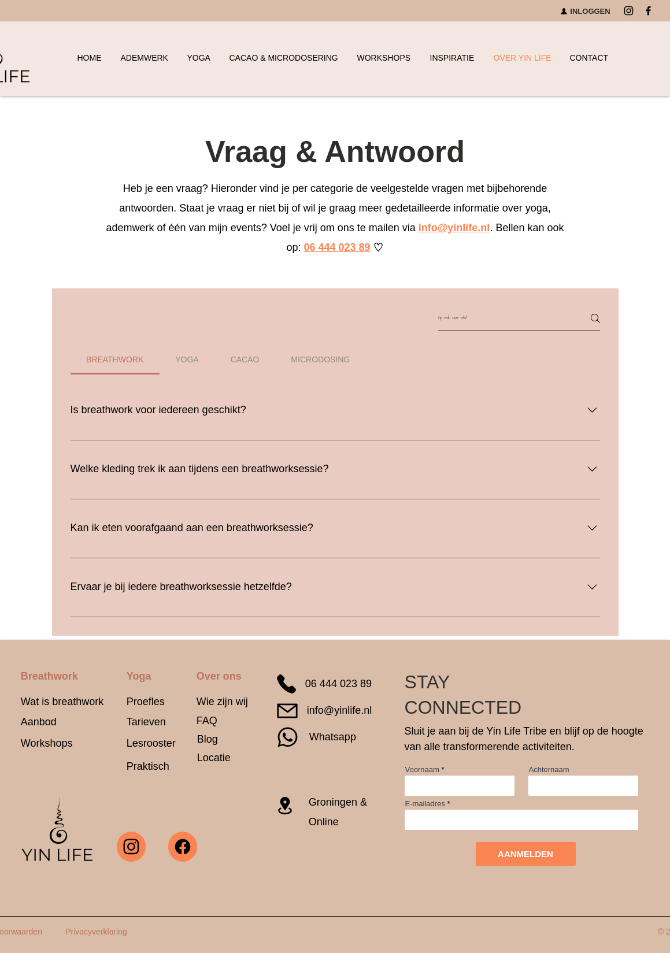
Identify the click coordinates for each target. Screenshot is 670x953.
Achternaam (549, 769)
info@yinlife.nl (454, 227)
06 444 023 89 (336, 247)
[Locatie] (220, 758)
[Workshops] (51, 743)
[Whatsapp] (321, 737)
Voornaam (422, 769)
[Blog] (208, 739)
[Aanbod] (56, 722)
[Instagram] (629, 11)
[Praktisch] (159, 766)
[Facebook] (648, 11)
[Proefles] (154, 701)
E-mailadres (425, 803)
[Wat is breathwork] (65, 701)
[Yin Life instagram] (131, 847)
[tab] (115, 359)
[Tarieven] (154, 722)
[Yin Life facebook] (182, 847)
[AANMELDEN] (526, 854)
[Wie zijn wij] (222, 701)
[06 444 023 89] (326, 684)
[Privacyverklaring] (96, 931)
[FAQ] (215, 721)
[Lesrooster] (152, 743)
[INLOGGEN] (585, 11)
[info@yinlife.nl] (326, 710)
